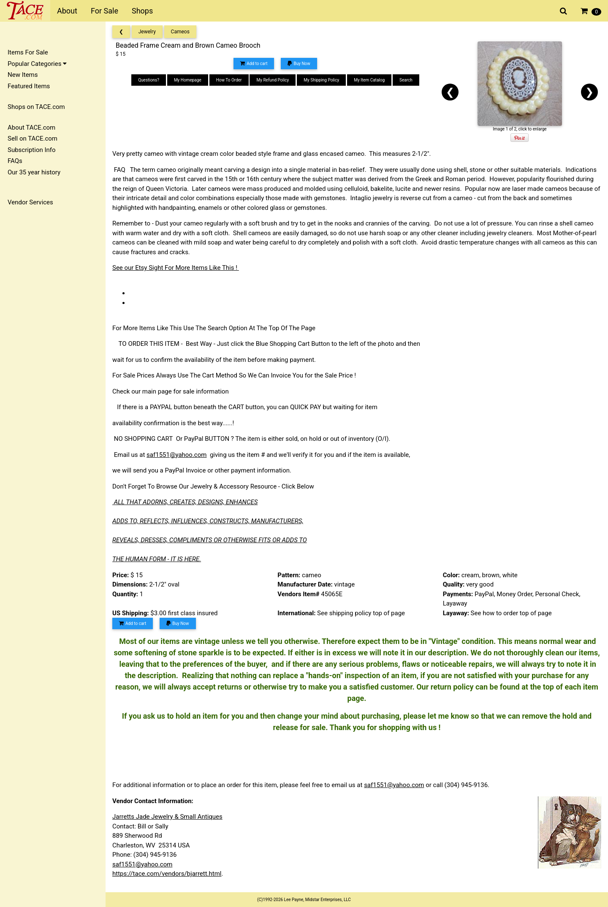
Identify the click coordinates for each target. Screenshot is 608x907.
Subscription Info (32, 150)
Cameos (180, 32)
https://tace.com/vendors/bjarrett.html (167, 873)
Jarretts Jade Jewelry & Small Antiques (167, 816)
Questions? (148, 80)
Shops (142, 10)
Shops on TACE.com (36, 107)
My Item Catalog (369, 80)
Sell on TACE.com (32, 138)
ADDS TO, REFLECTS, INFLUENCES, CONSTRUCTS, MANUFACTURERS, (207, 521)
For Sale (104, 10)
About (67, 10)
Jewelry (147, 32)
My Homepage (187, 80)
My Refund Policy (272, 80)
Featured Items (29, 86)
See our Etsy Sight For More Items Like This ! (175, 268)
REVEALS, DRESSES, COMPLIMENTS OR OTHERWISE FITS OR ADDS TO (209, 540)
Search (406, 80)
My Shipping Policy (321, 80)
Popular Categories (37, 64)
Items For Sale (28, 52)
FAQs (15, 161)
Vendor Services (30, 202)
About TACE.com (31, 127)
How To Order (229, 80)
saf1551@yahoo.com (176, 455)
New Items (23, 75)
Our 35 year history (34, 172)
